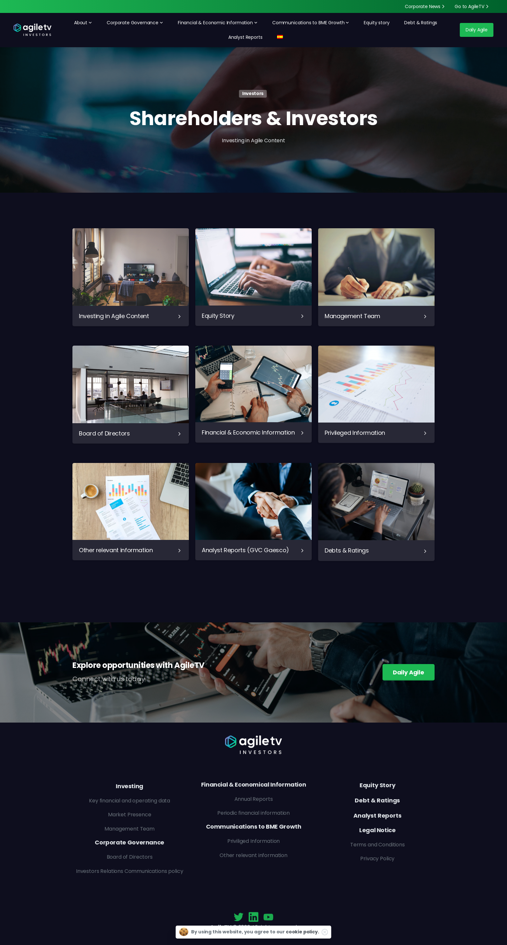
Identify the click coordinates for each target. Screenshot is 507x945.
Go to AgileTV (472, 6)
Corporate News (425, 6)
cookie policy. (302, 932)
